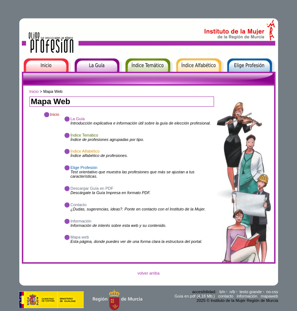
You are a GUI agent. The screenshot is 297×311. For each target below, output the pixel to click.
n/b (232, 292)
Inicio (24, 76)
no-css (272, 292)
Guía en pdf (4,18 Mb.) (195, 296)
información (247, 296)
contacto (225, 296)
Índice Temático (139, 76)
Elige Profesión (240, 76)
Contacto (79, 204)
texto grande (250, 292)
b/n (222, 292)
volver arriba (149, 273)
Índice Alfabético (191, 76)
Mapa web (80, 237)
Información (81, 221)
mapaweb (269, 296)
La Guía (80, 76)
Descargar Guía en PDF (92, 188)
